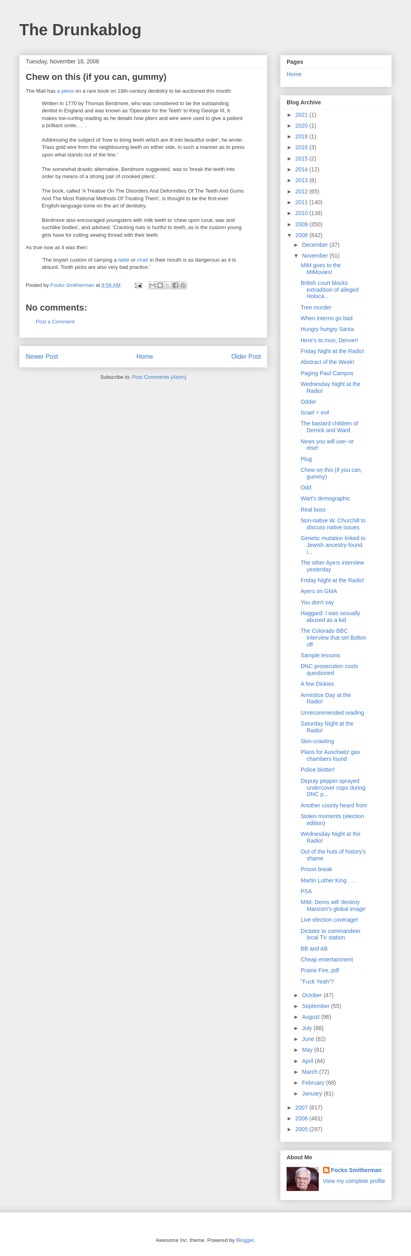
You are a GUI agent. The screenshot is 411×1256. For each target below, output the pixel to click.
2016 (302, 147)
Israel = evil (315, 412)
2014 (302, 169)
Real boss (313, 509)
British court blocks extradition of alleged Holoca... (329, 290)
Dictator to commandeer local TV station (330, 934)
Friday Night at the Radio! (332, 351)
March (310, 1072)
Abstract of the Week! (327, 362)
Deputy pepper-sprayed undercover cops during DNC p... (333, 788)
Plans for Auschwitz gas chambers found (330, 755)
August (311, 1017)
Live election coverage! (329, 920)
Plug (306, 459)
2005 (302, 1129)
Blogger (245, 1240)
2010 (302, 213)
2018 (302, 136)
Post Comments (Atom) (159, 377)
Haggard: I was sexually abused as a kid (330, 616)
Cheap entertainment (327, 959)
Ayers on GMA (319, 591)
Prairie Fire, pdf (320, 970)
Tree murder (316, 307)
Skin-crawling (317, 741)
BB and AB (314, 948)
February (314, 1082)
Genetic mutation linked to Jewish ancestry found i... (333, 545)
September (316, 1006)
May (308, 1050)
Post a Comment (55, 322)
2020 (302, 125)
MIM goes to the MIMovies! (321, 268)
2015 (302, 158)
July (307, 1028)
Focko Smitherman (356, 1170)
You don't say (317, 602)
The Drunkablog (80, 30)
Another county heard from (334, 805)
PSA (306, 891)
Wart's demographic (325, 498)
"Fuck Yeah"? (317, 981)
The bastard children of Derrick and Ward (329, 426)
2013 (302, 180)
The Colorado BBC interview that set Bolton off (333, 638)
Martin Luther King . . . (328, 880)
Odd (306, 487)
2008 (302, 235)
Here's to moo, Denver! (329, 340)
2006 (302, 1118)
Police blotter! (318, 769)
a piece (65, 91)
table (123, 260)
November (315, 255)
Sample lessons (320, 655)
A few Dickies (317, 684)
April (308, 1061)
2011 (302, 202)
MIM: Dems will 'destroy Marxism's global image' (333, 905)
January (313, 1093)
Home (144, 356)
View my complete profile (354, 1181)
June (308, 1039)
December (315, 245)
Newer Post (42, 356)
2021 (302, 115)
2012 (302, 191)
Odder (308, 401)
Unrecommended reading (332, 712)
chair (142, 260)
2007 (302, 1107)
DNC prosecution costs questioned (329, 669)
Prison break (316, 869)
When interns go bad (326, 318)
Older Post (246, 356)
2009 (302, 224)
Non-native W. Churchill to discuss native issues (333, 523)
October (313, 995)
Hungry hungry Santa (327, 329)
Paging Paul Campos (327, 373)
